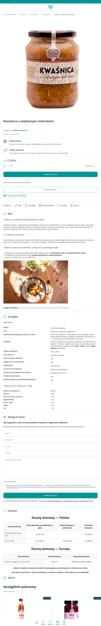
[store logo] (50, 7)
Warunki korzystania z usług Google (76, 501)
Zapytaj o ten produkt (11, 134)
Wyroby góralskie (48, 308)
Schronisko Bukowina (9, 14)
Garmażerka (34, 14)
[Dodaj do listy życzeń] (96, 126)
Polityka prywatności (54, 501)
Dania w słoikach (35, 308)
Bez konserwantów (62, 308)
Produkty (23, 14)
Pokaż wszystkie (9, 591)
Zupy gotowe (46, 14)
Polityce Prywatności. (12, 489)
